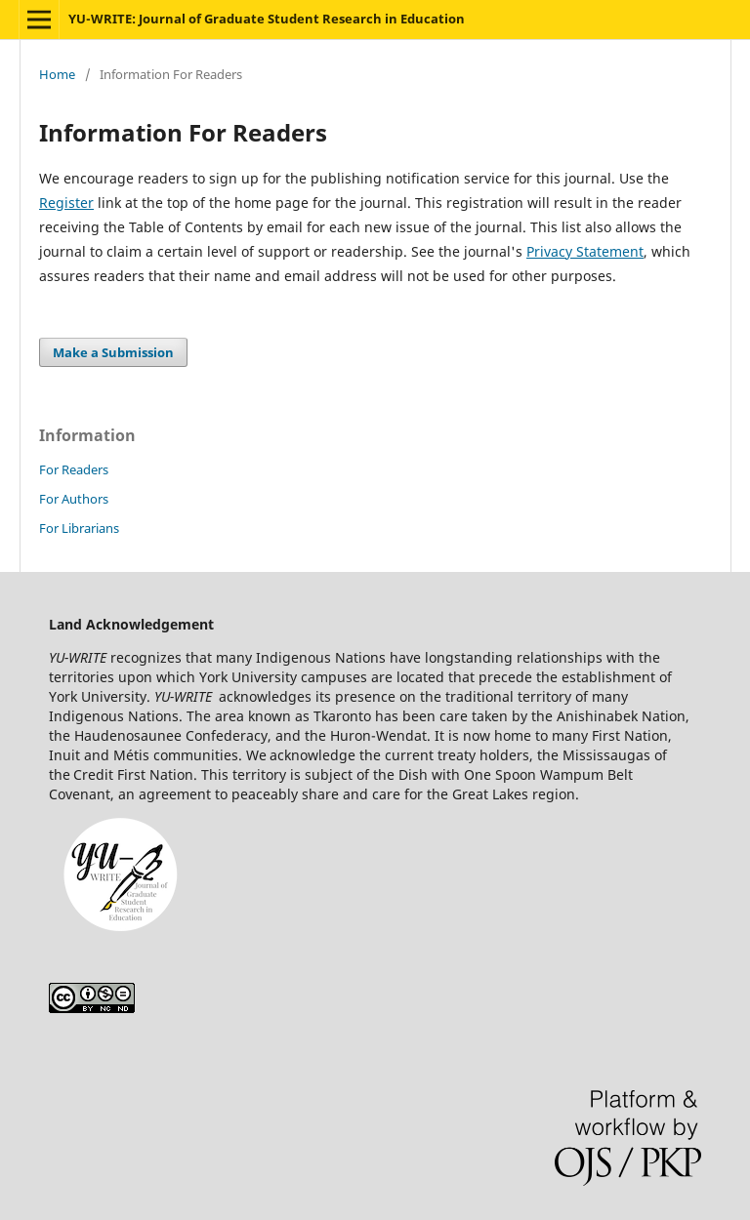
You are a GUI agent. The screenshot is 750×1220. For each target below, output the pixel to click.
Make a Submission (113, 352)
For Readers (73, 469)
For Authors (73, 499)
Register (66, 202)
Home (57, 74)
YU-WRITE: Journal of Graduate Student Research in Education (266, 18)
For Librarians (79, 528)
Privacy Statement (585, 251)
